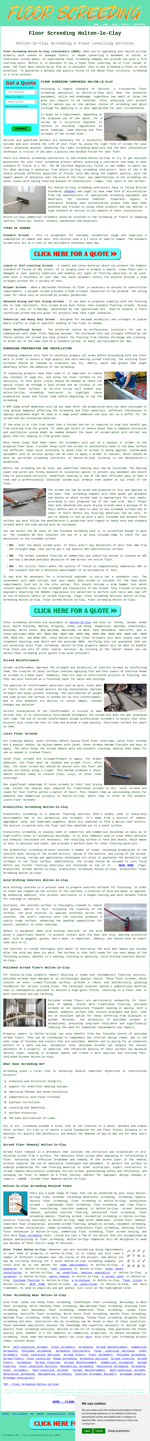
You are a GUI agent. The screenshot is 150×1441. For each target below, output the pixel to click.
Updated (40, 1414)
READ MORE (126, 865)
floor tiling (132, 1280)
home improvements (74, 1265)
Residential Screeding (76, 1366)
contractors (101, 187)
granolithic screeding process (32, 850)
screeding (39, 158)
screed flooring (103, 359)
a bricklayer (81, 1280)
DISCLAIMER (139, 24)
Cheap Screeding (64, 1358)
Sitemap (5, 1414)
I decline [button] (99, 1431)
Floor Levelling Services (114, 1351)
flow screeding (105, 1204)
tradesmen (10, 1288)
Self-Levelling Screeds (30, 1347)
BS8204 (69, 191)
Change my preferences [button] (118, 1431)
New (32, 1414)
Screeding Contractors (73, 1351)
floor (46, 1197)
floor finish (112, 1129)
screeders (50, 217)
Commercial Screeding (117, 1362)
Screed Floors (74, 1354)
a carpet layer (113, 1276)
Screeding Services (94, 1358)
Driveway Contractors (18, 1378)
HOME (96, 24)
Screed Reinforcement (112, 1347)
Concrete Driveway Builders (95, 1374)
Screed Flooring (122, 1358)
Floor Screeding (19, 1414)
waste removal (59, 1276)
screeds (53, 1008)
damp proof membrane (78, 414)
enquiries (44, 1288)
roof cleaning (61, 1268)
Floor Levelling (38, 1358)
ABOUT (115, 24)
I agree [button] (87, 1431)
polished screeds (15, 978)
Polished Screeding (36, 1351)
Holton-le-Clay (80, 622)
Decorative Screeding (112, 1366)
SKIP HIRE (37, 1284)
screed (127, 144)
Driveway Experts (132, 1374)
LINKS (105, 24)
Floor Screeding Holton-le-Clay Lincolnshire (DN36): (42, 51)
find (14, 1302)
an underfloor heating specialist (83, 1272)
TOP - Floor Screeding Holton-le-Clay (31, 1384)
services (70, 649)
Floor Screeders (63, 1347)
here (89, 1336)
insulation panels (77, 472)
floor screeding (77, 59)
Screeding (85, 1347)
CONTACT (125, 24)
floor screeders (94, 637)
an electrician (85, 1284)
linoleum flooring (26, 1280)
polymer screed (38, 291)
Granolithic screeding (20, 814)
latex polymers (79, 277)
